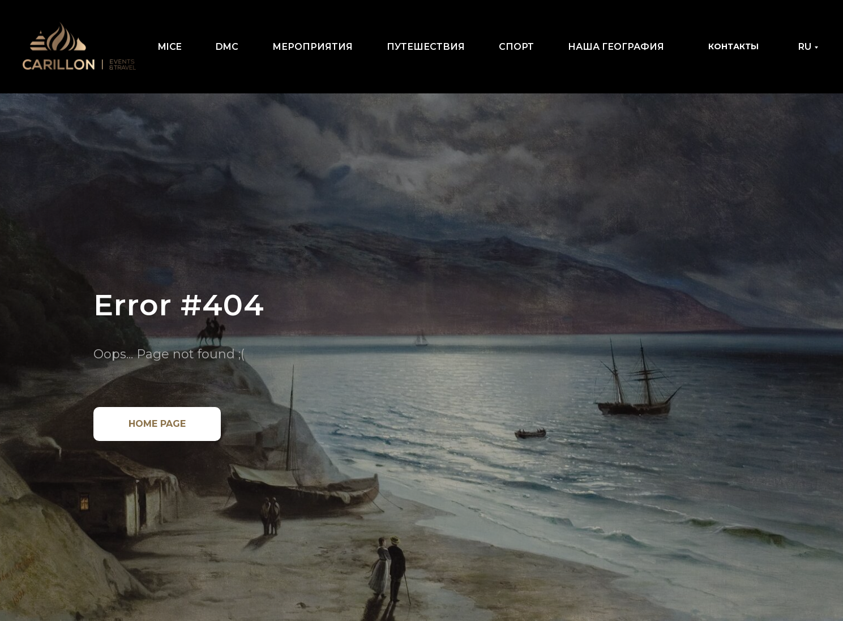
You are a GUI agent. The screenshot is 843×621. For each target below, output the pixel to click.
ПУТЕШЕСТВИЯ (426, 46)
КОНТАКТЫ (733, 46)
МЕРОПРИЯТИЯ (312, 46)
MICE (170, 46)
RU (804, 46)
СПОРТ (516, 46)
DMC (227, 46)
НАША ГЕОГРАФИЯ (616, 46)
